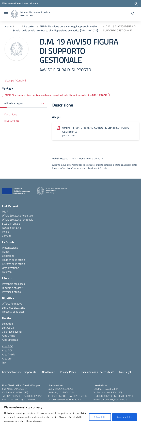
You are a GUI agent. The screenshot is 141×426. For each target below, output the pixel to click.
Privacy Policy (68, 372)
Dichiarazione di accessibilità (97, 372)
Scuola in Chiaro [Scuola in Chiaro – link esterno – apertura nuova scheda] (11, 224)
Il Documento (11, 121)
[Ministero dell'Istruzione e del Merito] (20, 3)
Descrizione (10, 114)
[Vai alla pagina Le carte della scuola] (28, 28)
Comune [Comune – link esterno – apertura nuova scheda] (6, 236)
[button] (23, 103)
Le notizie (7, 324)
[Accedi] (136, 3)
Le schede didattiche (13, 308)
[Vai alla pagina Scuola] (16, 30)
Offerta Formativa (12, 304)
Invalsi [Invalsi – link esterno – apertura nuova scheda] (5, 232)
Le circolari (8, 328)
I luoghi (6, 252)
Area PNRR (8, 354)
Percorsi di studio (11, 292)
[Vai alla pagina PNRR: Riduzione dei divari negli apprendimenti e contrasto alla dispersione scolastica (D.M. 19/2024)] (67, 28)
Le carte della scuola (13, 264)
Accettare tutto (124, 417)
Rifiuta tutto (100, 417)
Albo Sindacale (10, 340)
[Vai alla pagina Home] (8, 26)
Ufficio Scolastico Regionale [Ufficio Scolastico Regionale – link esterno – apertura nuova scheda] (17, 216)
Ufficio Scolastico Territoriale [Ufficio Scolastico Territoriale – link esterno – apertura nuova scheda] (17, 220)
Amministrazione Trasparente (19, 372)
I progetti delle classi (13, 312)
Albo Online (8, 336)
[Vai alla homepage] (14, 14)
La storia (7, 272)
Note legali (125, 372)
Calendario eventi (12, 332)
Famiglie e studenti (12, 288)
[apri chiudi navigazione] (6, 14)
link (4, 362)
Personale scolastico (13, 284)
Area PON (7, 350)
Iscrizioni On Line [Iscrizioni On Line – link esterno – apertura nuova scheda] (11, 228)
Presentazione (10, 248)
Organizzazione (10, 268)
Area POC (7, 346)
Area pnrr (7, 358)
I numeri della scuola (13, 260)
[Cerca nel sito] (133, 14)
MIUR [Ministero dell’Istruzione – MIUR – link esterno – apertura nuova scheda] (5, 211)
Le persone (8, 256)
